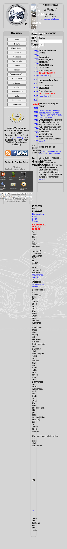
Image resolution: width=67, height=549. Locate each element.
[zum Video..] (17, 138)
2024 (36, 128)
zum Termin (45, 75)
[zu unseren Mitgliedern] (50, 19)
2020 (36, 112)
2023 (36, 124)
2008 (36, 71)
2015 (36, 91)
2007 (36, 67)
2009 (36, 75)
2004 (36, 55)
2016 (36, 95)
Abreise (16, 167)
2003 (36, 51)
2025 (36, 132)
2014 (36, 87)
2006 (36, 63)
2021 (36, 116)
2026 (36, 136)
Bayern (26, 170)
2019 (36, 108)
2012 (36, 79)
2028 (36, 140)
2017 (36, 99)
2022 (36, 120)
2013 (36, 83)
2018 (36, 103)
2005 (36, 59)
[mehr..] (42, 141)
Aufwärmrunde (13, 169)
